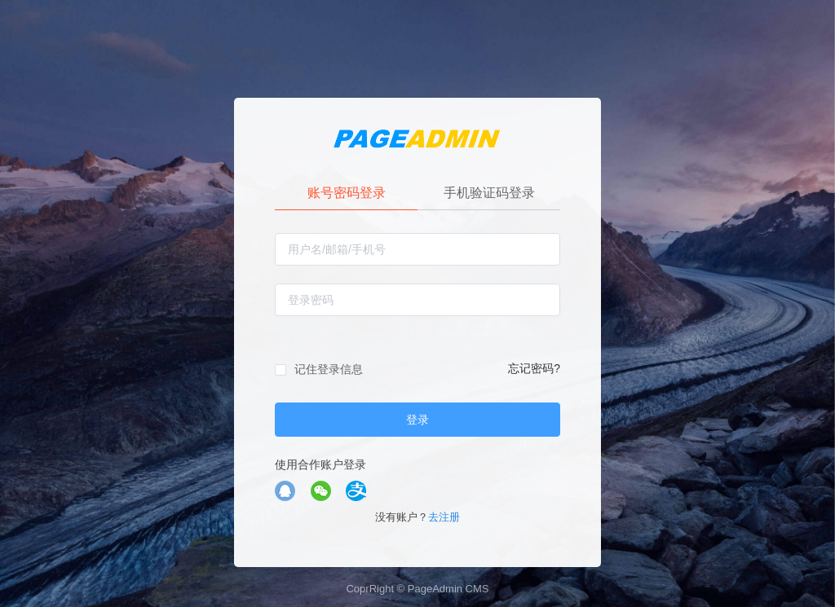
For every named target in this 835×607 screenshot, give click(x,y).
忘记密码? (534, 368)
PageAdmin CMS (448, 589)
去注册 (444, 517)
